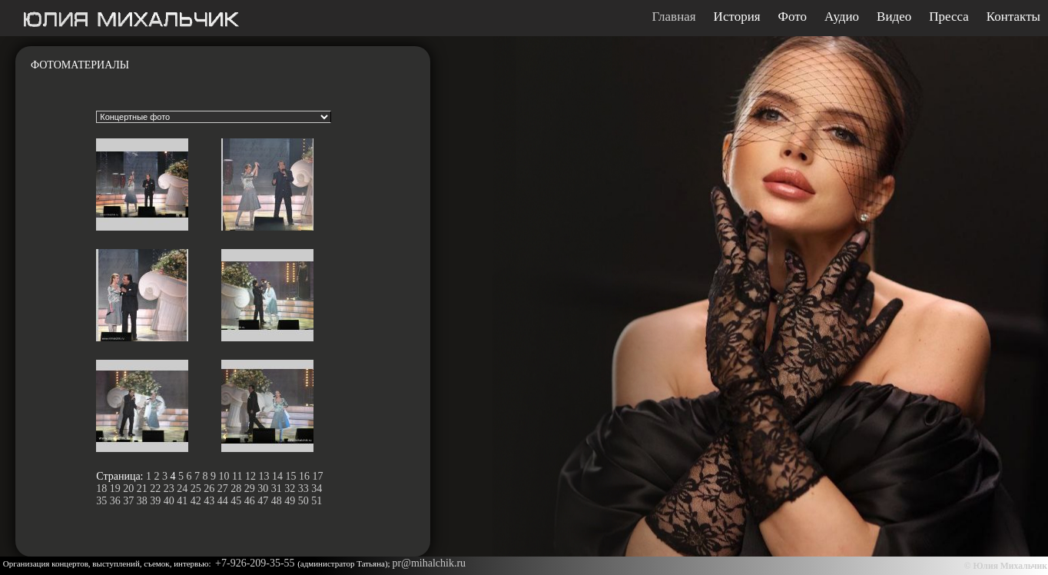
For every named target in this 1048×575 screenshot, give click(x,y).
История (737, 17)
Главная (674, 17)
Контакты (1013, 17)
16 (304, 476)
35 (101, 501)
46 (249, 501)
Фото (792, 17)
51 (316, 501)
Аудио (841, 17)
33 (303, 488)
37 (128, 501)
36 (115, 501)
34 (316, 488)
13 (263, 476)
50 (303, 501)
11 (237, 476)
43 (209, 501)
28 (235, 488)
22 (155, 488)
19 (115, 488)
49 (289, 501)
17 (317, 476)
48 (276, 501)
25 (196, 488)
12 (250, 476)
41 (182, 501)
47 (262, 501)
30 (262, 488)
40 (169, 501)
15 (290, 476)
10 (224, 476)
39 (155, 501)
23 (169, 488)
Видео (894, 17)
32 (289, 488)
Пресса (949, 17)
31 (276, 488)
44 (222, 501)
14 (277, 476)
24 (182, 488)
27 (222, 488)
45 (235, 501)
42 (196, 501)
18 (101, 488)
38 (142, 501)
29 (249, 488)
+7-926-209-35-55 (256, 563)
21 (142, 488)
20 (128, 488)
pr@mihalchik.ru (429, 563)
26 (209, 488)
